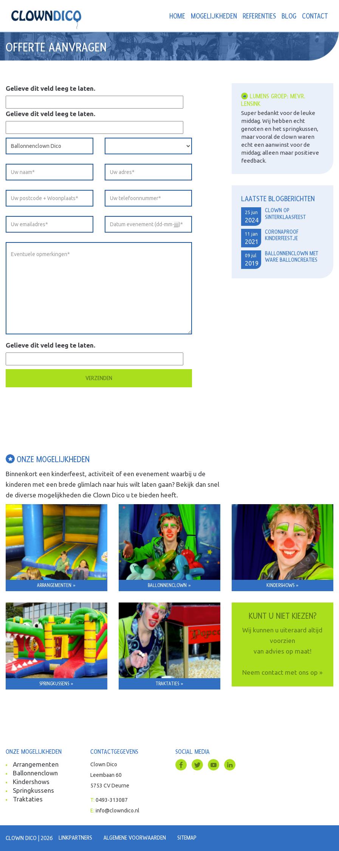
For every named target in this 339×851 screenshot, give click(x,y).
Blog (289, 16)
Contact (315, 16)
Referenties (259, 16)
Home (177, 16)
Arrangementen (36, 764)
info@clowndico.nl (117, 811)
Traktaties (28, 799)
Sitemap (187, 838)
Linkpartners (75, 838)
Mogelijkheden (214, 16)
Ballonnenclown (35, 772)
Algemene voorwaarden (135, 838)
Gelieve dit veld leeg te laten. (50, 88)
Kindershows (31, 781)
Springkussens (33, 790)
